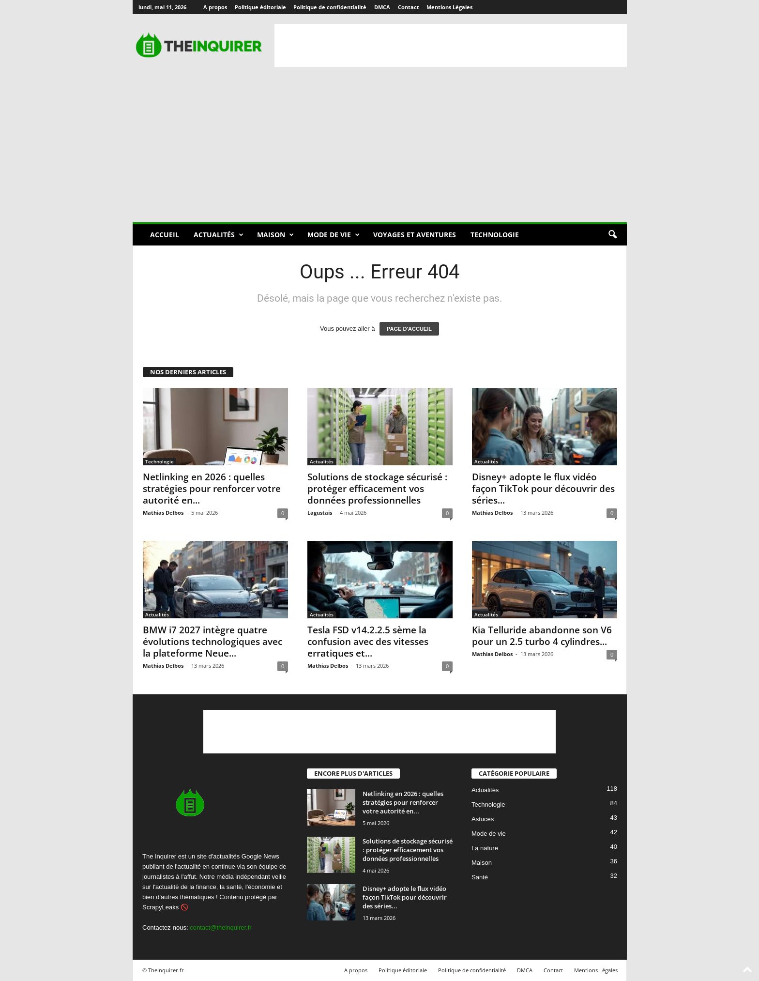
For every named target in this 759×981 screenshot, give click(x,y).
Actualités (218, 234)
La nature (484, 848)
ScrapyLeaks (160, 907)
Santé (479, 877)
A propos (215, 7)
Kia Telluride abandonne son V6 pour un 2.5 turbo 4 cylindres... (542, 636)
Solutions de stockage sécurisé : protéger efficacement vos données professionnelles (377, 488)
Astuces (482, 819)
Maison (275, 234)
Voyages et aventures (414, 234)
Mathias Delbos (163, 512)
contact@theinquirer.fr (220, 927)
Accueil (164, 234)
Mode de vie (333, 234)
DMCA (382, 7)
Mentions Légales (449, 7)
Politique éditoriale (260, 7)
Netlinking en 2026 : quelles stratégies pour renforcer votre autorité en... (212, 488)
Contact (408, 7)
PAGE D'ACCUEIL (409, 329)
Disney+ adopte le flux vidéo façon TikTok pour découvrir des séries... (543, 488)
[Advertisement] (450, 45)
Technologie (495, 234)
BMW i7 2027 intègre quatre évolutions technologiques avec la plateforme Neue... (212, 641)
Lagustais (319, 512)
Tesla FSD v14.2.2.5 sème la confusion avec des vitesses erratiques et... (367, 641)
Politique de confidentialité (329, 7)
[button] (612, 234)
